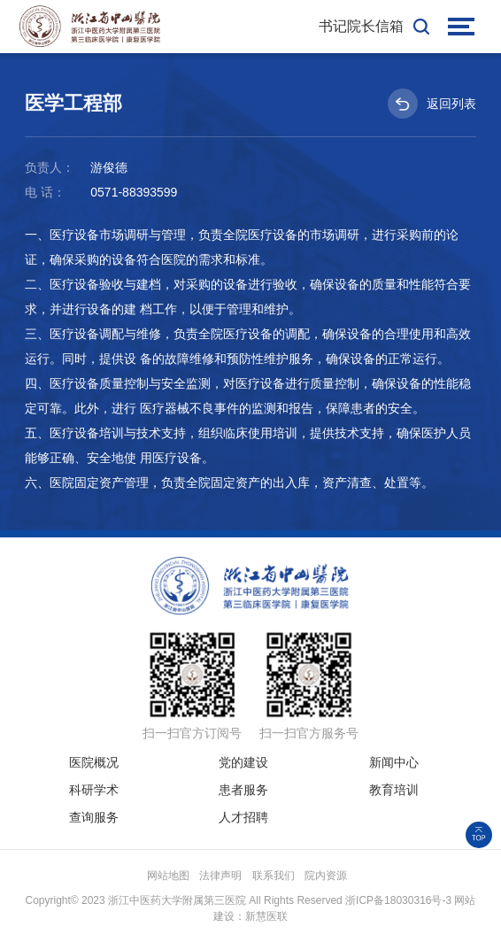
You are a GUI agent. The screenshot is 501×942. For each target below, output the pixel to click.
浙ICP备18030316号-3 (398, 900)
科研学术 (94, 790)
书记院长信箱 (361, 26)
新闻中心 (394, 762)
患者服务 (243, 790)
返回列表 (432, 104)
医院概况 (94, 762)
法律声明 (220, 875)
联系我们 (273, 875)
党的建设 (243, 762)
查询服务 (94, 817)
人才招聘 (243, 817)
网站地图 (168, 875)
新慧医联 (266, 916)
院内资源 (325, 875)
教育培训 (394, 790)
